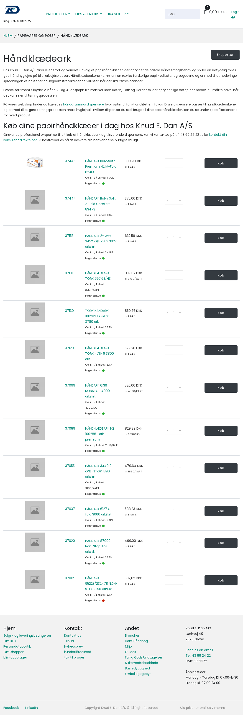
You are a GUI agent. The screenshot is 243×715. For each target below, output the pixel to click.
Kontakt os (72, 635)
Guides (130, 652)
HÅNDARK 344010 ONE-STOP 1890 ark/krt (98, 471)
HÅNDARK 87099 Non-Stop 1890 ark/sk (97, 546)
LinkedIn (31, 707)
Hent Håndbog (136, 641)
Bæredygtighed (137, 668)
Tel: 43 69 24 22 (198, 655)
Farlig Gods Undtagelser (143, 657)
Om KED (9, 641)
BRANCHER (116, 14)
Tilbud (69, 641)
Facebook (11, 707)
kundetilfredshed (77, 652)
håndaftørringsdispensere (83, 104)
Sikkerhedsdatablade (141, 663)
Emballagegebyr (138, 673)
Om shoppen (13, 652)
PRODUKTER (56, 14)
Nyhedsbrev (73, 646)
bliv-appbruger (15, 657)
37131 (69, 273)
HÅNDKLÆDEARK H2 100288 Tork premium (99, 434)
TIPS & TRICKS (87, 14)
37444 (70, 198)
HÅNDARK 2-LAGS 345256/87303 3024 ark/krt (101, 241)
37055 (70, 466)
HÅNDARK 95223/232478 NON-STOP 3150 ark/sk (101, 583)
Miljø (128, 646)
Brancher (132, 635)
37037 (70, 509)
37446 (70, 161)
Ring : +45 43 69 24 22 (17, 21)
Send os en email (199, 650)
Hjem (8, 35)
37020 (70, 540)
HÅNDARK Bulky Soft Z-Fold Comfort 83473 (100, 204)
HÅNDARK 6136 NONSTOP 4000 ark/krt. (97, 391)
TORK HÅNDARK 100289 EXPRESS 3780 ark (97, 316)
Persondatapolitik (17, 646)
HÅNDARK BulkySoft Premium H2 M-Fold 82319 (100, 166)
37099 (70, 385)
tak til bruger (74, 657)
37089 (70, 428)
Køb (221, 163)
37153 (69, 235)
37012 (69, 578)
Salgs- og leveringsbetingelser (27, 635)
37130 (69, 310)
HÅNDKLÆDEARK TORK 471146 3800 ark (99, 353)
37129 (69, 348)
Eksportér (225, 54)
